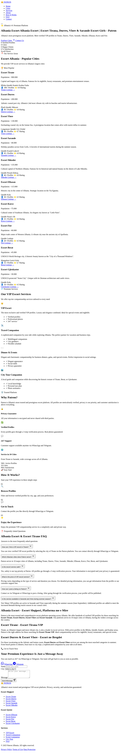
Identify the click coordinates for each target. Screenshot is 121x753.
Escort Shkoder (12, 707)
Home (8, 6)
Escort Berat (10, 723)
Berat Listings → (7, 265)
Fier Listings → (7, 243)
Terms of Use (18, 751)
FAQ (7, 17)
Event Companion (13, 738)
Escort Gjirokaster (13, 725)
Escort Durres (11, 700)
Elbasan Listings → (8, 199)
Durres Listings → (8, 112)
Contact (9, 19)
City (2, 669)
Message (4, 679)
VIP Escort (10, 734)
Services (9, 10)
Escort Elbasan (11, 716)
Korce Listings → (8, 221)
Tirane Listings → (8, 90)
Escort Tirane (11, 698)
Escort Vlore (10, 702)
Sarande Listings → (8, 155)
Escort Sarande (11, 704)
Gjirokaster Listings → (10, 287)
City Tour (9, 741)
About (8, 13)
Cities (8, 8)
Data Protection (29, 751)
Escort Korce (11, 718)
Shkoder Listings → (8, 177)
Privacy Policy (6, 751)
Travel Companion (13, 736)
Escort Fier (10, 720)
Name (3, 666)
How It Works (11, 15)
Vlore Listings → (7, 134)
